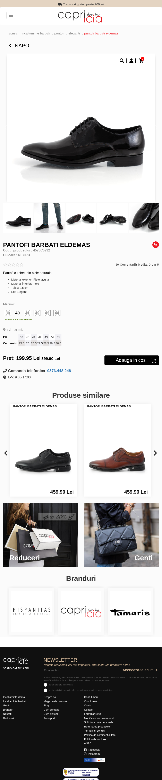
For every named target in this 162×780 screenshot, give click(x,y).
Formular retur (92, 708)
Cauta (87, 700)
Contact (88, 704)
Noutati (7, 708)
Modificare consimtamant (99, 712)
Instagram (92, 748)
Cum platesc (51, 708)
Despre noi (50, 691)
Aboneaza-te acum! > (140, 664)
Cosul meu (90, 695)
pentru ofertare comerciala (61, 679)
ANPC (88, 738)
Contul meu (91, 691)
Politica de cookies (95, 733)
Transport (49, 712)
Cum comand (51, 704)
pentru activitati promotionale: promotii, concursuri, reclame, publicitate (81, 685)
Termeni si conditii (94, 725)
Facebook (92, 744)
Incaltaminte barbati (36, 33)
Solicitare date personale (98, 716)
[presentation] (6, 447)
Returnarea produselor (97, 721)
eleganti (74, 33)
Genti (6, 700)
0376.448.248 (58, 365)
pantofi (59, 33)
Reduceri (8, 712)
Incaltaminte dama (14, 691)
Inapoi (20, 45)
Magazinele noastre (55, 695)
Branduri (8, 704)
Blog (46, 700)
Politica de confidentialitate (100, 729)
